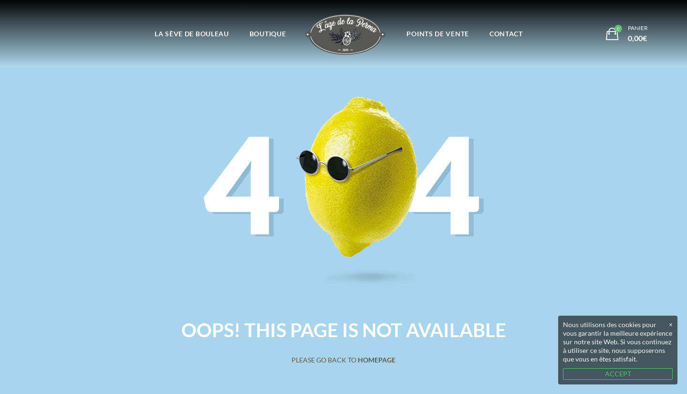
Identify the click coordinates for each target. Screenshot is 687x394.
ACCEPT (618, 374)
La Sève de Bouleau (192, 34)
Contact (506, 34)
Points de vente (437, 34)
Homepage (377, 360)
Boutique (268, 34)
